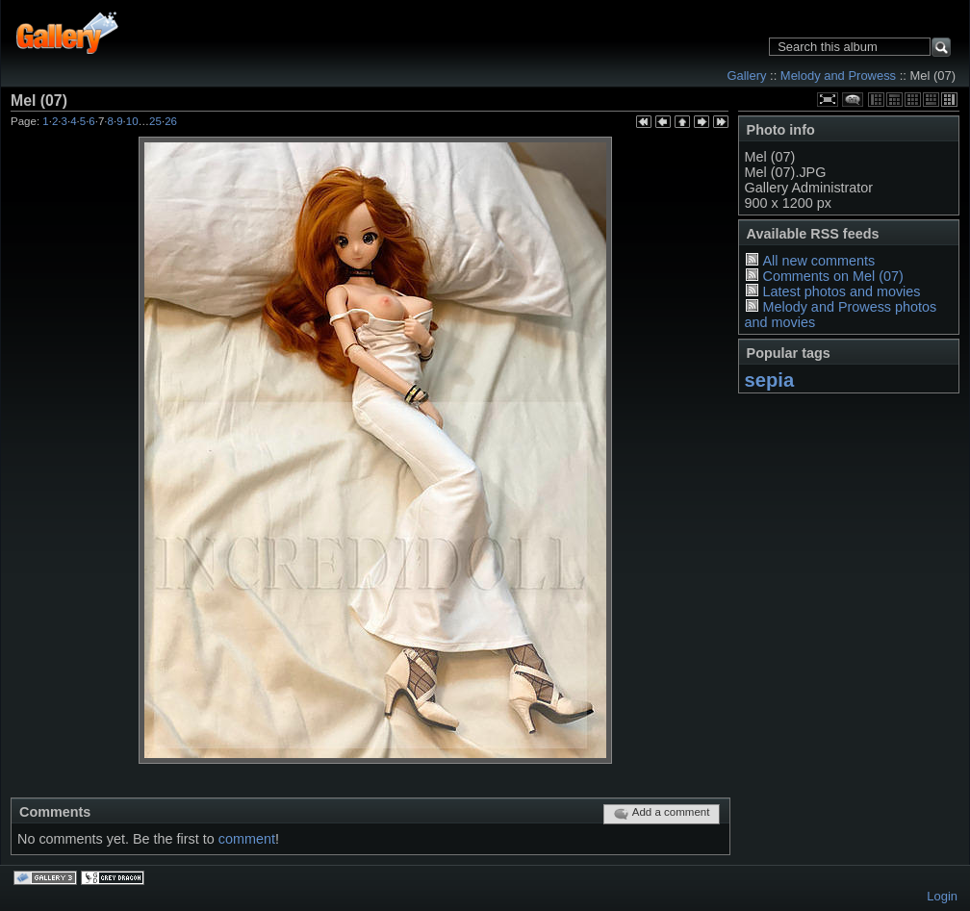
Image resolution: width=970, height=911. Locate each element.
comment (246, 839)
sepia (770, 380)
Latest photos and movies (841, 291)
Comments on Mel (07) (832, 276)
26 (171, 121)
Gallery (746, 75)
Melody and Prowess (838, 75)
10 (132, 121)
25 (155, 121)
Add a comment (661, 814)
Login (942, 896)
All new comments (818, 260)
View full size (827, 99)
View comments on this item (852, 99)
